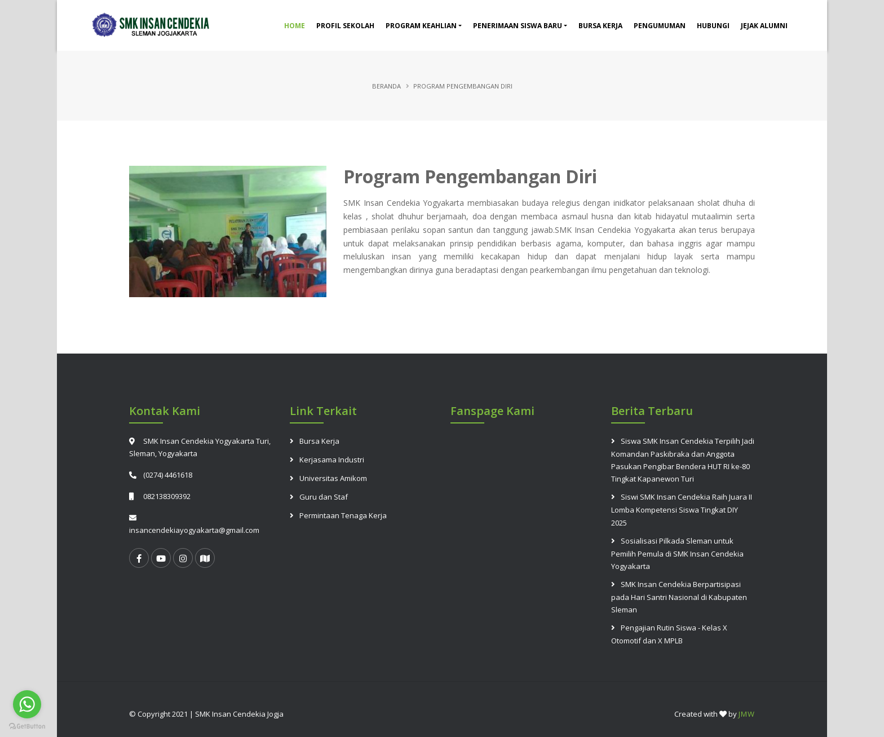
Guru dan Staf (323, 497)
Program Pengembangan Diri (470, 176)
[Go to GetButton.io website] (27, 725)
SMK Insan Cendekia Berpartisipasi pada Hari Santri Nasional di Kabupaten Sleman (679, 597)
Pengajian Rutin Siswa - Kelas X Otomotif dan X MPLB (669, 634)
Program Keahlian (421, 25)
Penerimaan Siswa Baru (517, 25)
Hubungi (713, 25)
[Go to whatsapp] (27, 704)
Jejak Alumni (764, 25)
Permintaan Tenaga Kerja (343, 515)
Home (294, 25)
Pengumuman (660, 25)
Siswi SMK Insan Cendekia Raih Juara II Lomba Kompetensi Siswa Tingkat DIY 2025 (681, 509)
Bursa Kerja (600, 25)
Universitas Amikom (333, 478)
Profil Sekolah (345, 25)
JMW (747, 714)
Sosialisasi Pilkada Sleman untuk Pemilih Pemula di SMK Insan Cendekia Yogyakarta (677, 553)
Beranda (386, 86)
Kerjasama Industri (331, 459)
